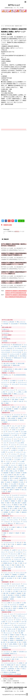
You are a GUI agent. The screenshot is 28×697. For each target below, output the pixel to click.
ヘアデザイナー (6, 521)
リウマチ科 (9, 497)
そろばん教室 (6, 584)
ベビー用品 (23, 645)
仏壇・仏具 (19, 542)
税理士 (18, 668)
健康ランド (19, 527)
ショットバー (14, 444)
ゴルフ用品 (16, 621)
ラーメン (14, 463)
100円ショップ (21, 616)
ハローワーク (6, 407)
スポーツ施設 (12, 382)
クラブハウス (12, 442)
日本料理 (16, 478)
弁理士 (11, 666)
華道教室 (19, 597)
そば (4, 431)
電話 (4, 568)
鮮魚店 (17, 634)
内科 (4, 499)
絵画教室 (24, 595)
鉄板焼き (5, 489)
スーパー (12, 614)
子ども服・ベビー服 (11, 629)
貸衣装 (18, 565)
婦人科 (20, 499)
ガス (19, 550)
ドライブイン (13, 397)
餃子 (4, 491)
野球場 (6, 386)
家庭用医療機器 (19, 640)
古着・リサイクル (11, 631)
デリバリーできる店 (16, 352)
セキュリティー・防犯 (15, 553)
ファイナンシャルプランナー (9, 663)
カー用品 (24, 602)
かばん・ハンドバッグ (8, 619)
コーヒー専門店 (20, 442)
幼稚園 (25, 369)
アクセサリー (18, 619)
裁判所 (6, 410)
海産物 (10, 636)
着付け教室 (10, 595)
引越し (16, 563)
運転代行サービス (7, 401)
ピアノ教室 (15, 591)
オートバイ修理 (6, 602)
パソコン (9, 621)
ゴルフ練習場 (13, 380)
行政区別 (5, 337)
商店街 (14, 616)
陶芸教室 (5, 599)
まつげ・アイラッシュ (17, 517)
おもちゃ (24, 617)
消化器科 (23, 506)
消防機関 (16, 408)
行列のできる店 (6, 344)
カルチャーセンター (16, 584)
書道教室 (19, 593)
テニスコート (6, 384)
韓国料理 (17, 489)
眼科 (21, 508)
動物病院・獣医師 (7, 393)
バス (19, 397)
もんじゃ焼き (24, 431)
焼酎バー (7, 484)
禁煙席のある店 (17, 357)
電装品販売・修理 (11, 610)
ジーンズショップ (22, 623)
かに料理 (22, 427)
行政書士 (18, 670)
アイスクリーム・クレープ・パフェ (11, 433)
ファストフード (17, 457)
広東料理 (5, 476)
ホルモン (15, 461)
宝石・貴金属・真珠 (12, 642)
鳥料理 (9, 491)
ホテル (14, 657)
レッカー (5, 604)
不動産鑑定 (14, 574)
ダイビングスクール (7, 587)
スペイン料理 (6, 448)
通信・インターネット (8, 567)
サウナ (4, 527)
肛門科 (12, 512)
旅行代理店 (7, 399)
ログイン (17, 231)
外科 (15, 499)
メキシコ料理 (6, 463)
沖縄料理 (5, 480)
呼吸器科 (10, 499)
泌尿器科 (17, 506)
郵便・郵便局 (18, 567)
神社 (13, 544)
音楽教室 (12, 599)
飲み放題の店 (9, 359)
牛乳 (16, 636)
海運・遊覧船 (15, 399)
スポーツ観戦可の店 (14, 346)
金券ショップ (17, 617)
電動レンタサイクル (21, 321)
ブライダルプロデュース (8, 542)
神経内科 (7, 510)
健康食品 (12, 638)
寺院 (4, 544)
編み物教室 (5, 597)
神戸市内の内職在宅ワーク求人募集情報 (12, 674)
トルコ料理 (13, 450)
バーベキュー (14, 454)
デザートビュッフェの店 (17, 350)
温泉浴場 (7, 529)
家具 (6, 644)
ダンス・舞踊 (7, 589)
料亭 (11, 478)
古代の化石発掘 (14, 323)
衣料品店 (17, 627)
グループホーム (6, 651)
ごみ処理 (14, 550)
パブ (4, 455)
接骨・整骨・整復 (16, 502)
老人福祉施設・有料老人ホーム (10, 653)
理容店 (25, 644)
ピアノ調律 (20, 555)
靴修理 (9, 568)
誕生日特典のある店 (17, 344)
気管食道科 (10, 506)
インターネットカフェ (8, 437)
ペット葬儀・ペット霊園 (21, 391)
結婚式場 (19, 544)
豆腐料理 (21, 485)
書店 (20, 644)
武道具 (6, 623)
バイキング (18, 452)
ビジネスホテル (6, 657)
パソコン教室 (7, 591)
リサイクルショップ (7, 627)
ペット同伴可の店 (8, 348)
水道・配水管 (9, 578)
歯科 (21, 504)
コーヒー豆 (21, 636)
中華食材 (12, 634)
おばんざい (5, 427)
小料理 (22, 474)
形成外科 (7, 500)
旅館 (13, 659)
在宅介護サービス (23, 651)
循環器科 (13, 500)
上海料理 (20, 465)
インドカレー (18, 437)
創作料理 (20, 469)
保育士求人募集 (21, 363)
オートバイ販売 (16, 602)
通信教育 (5, 422)
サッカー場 (20, 380)
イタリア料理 (23, 435)
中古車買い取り (6, 606)
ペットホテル (10, 391)
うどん (13, 425)
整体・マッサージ (7, 504)
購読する (4, 676)
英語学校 (22, 420)
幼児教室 (5, 371)
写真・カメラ (23, 591)
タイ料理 (14, 448)
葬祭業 (7, 546)
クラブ (4, 442)
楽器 (25, 593)
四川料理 (18, 472)
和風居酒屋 (5, 472)
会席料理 (8, 469)
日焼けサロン (10, 523)
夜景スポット (6, 329)
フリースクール (17, 414)
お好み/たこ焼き (14, 427)
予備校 (8, 416)
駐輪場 (7, 403)
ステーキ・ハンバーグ (22, 446)
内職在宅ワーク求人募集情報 (9, 672)
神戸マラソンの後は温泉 (8, 321)
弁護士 (16, 666)
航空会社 (22, 399)
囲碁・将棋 (5, 593)
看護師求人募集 (8, 225)
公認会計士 (23, 664)
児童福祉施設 (15, 416)
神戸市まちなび (14, 5)
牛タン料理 (13, 484)
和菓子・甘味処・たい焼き (11, 470)
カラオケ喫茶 (16, 440)
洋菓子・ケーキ (13, 480)
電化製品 (5, 640)
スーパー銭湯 (12, 527)
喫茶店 (12, 472)
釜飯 (25, 487)
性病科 (8, 502)
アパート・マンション (8, 572)
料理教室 (13, 593)
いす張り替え (6, 550)
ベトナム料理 (17, 459)
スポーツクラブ (12, 585)
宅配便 (12, 561)
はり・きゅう (6, 495)
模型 (4, 595)
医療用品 (12, 640)
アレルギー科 (15, 495)
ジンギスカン (11, 446)
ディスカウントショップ (21, 614)
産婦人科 (5, 508)
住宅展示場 (21, 574)
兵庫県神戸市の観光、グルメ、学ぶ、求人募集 (14, 691)
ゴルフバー (5, 444)
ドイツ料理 (20, 450)
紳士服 (19, 629)
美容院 (4, 645)
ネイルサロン (24, 519)
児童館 (21, 416)
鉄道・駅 (21, 401)
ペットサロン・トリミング (9, 390)
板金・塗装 (8, 608)
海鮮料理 (21, 480)
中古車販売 (21, 604)
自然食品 (18, 638)
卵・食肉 (5, 634)
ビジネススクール (7, 414)
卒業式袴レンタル (7, 374)
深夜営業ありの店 (13, 355)
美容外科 (25, 510)
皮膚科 (15, 508)
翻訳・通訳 (11, 670)
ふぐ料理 (16, 431)
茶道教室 (13, 597)
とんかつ (10, 431)
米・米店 (5, 638)
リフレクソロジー (16, 521)
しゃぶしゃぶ (6, 429)
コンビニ (5, 614)
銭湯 (12, 529)
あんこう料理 (6, 425)
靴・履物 (21, 632)
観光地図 (5, 340)
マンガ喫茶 (21, 461)
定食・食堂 (16, 474)
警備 (13, 565)
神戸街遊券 (5, 323)
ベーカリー (8, 461)
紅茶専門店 (5, 485)
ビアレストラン (8, 457)
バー (8, 454)
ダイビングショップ (22, 382)
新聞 (21, 563)
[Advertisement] (14, 16)
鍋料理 (11, 489)
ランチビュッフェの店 (14, 354)
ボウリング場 (15, 384)
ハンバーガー (10, 452)
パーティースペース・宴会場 (14, 455)
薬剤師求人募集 (6, 365)
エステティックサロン (13, 519)
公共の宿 (7, 659)
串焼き (15, 467)
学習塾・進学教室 (11, 418)
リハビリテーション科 (19, 497)
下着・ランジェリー (7, 632)
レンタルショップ (17, 559)
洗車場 (14, 608)
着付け (8, 565)
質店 (23, 565)
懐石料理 (12, 476)
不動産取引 (7, 574)
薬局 (4, 514)
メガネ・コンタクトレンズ (19, 625)
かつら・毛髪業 (6, 517)
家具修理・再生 (20, 561)
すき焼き (14, 429)
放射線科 (24, 502)
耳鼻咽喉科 (5, 512)
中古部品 (15, 606)
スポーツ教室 (21, 585)
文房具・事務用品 (13, 644)
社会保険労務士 (11, 668)
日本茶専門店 (24, 478)
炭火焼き (8, 482)
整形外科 (16, 504)
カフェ (15, 439)
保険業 (4, 533)
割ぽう (14, 469)
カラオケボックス (7, 440)
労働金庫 (17, 533)
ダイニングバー (21, 448)
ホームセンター (6, 616)
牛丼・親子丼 (21, 484)
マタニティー (13, 623)
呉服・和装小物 (21, 631)
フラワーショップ (7, 625)
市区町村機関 (8, 408)
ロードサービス (13, 604)
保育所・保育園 (18, 369)
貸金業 (23, 533)
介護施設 (15, 651)
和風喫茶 (22, 470)
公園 (18, 407)
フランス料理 (8, 459)
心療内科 (19, 500)
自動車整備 (20, 608)
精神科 (18, 510)
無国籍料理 (15, 482)
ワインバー (13, 465)
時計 (20, 642)
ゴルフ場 (5, 380)
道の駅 (15, 401)
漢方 (24, 638)
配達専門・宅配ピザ (11, 487)
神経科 (13, 510)
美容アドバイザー (20, 523)
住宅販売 (19, 576)
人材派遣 (20, 663)
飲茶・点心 (24, 489)
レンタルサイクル (7, 559)
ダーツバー (5, 450)
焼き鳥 (21, 482)
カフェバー (21, 439)
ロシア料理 (5, 465)
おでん (24, 425)
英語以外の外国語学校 (12, 420)
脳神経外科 (24, 512)
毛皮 (16, 632)
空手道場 (17, 595)
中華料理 (9, 467)
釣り (25, 597)
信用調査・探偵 (10, 664)
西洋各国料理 (14, 485)
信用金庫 (11, 533)
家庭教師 (20, 418)
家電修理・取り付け (7, 563)
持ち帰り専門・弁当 (20, 476)
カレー (23, 440)
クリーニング (10, 552)
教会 (9, 544)
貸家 (19, 578)
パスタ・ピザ (22, 454)
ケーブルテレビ (19, 552)
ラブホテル (20, 657)
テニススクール (16, 589)
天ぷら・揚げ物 (8, 474)
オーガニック (8, 439)
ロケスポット (6, 333)
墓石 (25, 542)
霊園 (12, 546)
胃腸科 (17, 512)
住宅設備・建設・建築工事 (9, 576)
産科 (11, 508)
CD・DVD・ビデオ (7, 617)
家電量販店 (5, 647)
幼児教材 (12, 371)
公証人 (17, 664)
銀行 (4, 534)
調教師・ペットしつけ (18, 393)
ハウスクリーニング (11, 555)
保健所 (13, 407)
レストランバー (21, 463)
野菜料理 (20, 487)
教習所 (20, 606)
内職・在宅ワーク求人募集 (9, 363)
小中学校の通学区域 (7, 369)
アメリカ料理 (14, 435)
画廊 (4, 538)
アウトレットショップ (14, 645)
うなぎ (18, 425)
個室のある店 (8, 357)
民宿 (17, 659)
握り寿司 (5, 478)
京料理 (20, 467)
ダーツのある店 (18, 348)
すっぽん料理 (21, 429)
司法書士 (5, 666)
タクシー (5, 397)
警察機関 (12, 410)
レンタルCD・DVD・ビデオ (19, 557)
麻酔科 (9, 514)
